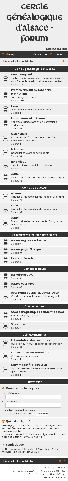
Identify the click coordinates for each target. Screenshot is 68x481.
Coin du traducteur (34, 187)
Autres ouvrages (22, 283)
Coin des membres (34, 334)
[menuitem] (10, 54)
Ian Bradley (60, 467)
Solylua (35, 452)
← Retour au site (55, 49)
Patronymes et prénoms (28, 118)
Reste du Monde (22, 258)
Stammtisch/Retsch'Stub (29, 365)
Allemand (17, 193)
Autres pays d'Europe (26, 249)
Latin (14, 205)
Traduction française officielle (43, 474)
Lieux (14, 106)
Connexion (13, 388)
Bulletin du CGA (22, 274)
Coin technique (34, 306)
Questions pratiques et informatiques (38, 312)
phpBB (30, 471)
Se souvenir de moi (22, 413)
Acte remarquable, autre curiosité (35, 292)
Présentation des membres (30, 340)
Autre (15, 174)
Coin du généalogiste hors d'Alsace (34, 235)
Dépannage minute (24, 74)
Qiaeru (62, 474)
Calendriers (19, 134)
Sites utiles (19, 324)
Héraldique (18, 161)
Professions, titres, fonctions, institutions (31, 92)
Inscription (32, 388)
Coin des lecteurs (34, 269)
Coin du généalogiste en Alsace (34, 69)
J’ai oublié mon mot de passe (18, 410)
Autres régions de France (28, 240)
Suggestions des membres (30, 352)
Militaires (17, 149)
